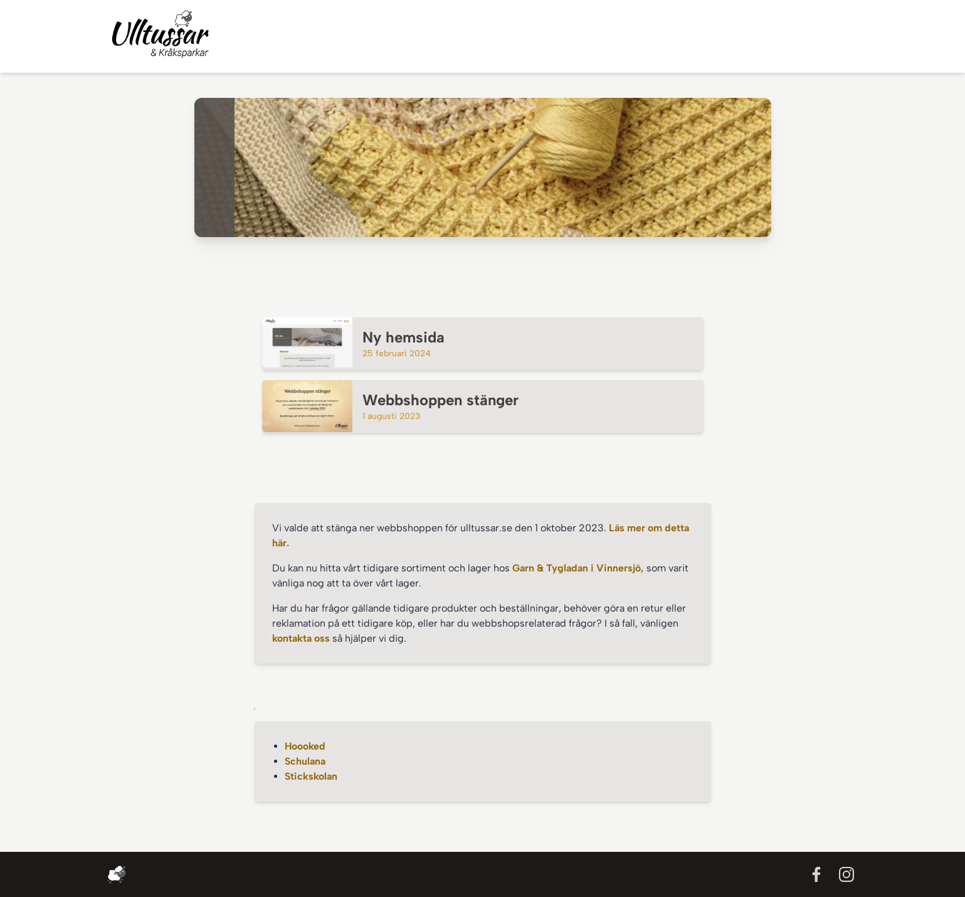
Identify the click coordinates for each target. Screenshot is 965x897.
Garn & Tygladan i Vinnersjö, (579, 568)
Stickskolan (311, 776)
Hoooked (305, 746)
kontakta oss (301, 638)
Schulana (305, 761)
